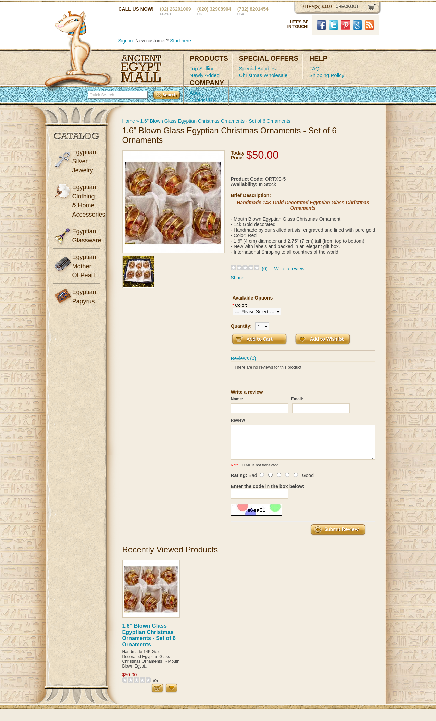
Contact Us (202, 99)
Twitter (333, 25)
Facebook (321, 25)
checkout (347, 6)
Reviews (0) (243, 358)
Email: (297, 398)
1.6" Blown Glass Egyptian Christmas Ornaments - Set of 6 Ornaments (215, 121)
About (196, 93)
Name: (237, 398)
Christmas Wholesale (263, 75)
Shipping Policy (327, 75)
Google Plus (357, 25)
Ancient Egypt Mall (141, 68)
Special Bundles (257, 68)
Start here (180, 41)
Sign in (125, 41)
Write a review (289, 268)
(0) (264, 268)
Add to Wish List (322, 339)
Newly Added (205, 75)
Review (238, 420)
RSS (369, 25)
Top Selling (202, 68)
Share (237, 277)
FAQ (314, 68)
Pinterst (345, 25)
